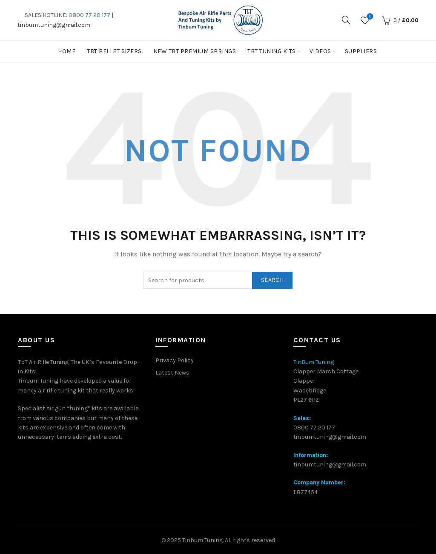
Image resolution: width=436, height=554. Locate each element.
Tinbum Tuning (202, 540)
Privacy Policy (174, 360)
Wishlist (369, 17)
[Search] (346, 20)
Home (66, 51)
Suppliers (361, 51)
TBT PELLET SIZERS (114, 51)
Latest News (172, 372)
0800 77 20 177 (89, 15)
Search (272, 280)
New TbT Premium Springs (194, 51)
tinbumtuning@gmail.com (53, 24)
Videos (320, 51)
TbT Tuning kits (271, 51)
